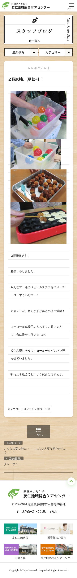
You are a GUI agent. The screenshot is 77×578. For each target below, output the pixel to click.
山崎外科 (20, 552)
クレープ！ (11, 464)
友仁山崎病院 (20, 531)
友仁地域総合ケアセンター (57, 552)
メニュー (71, 3)
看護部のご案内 (57, 531)
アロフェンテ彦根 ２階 (35, 408)
